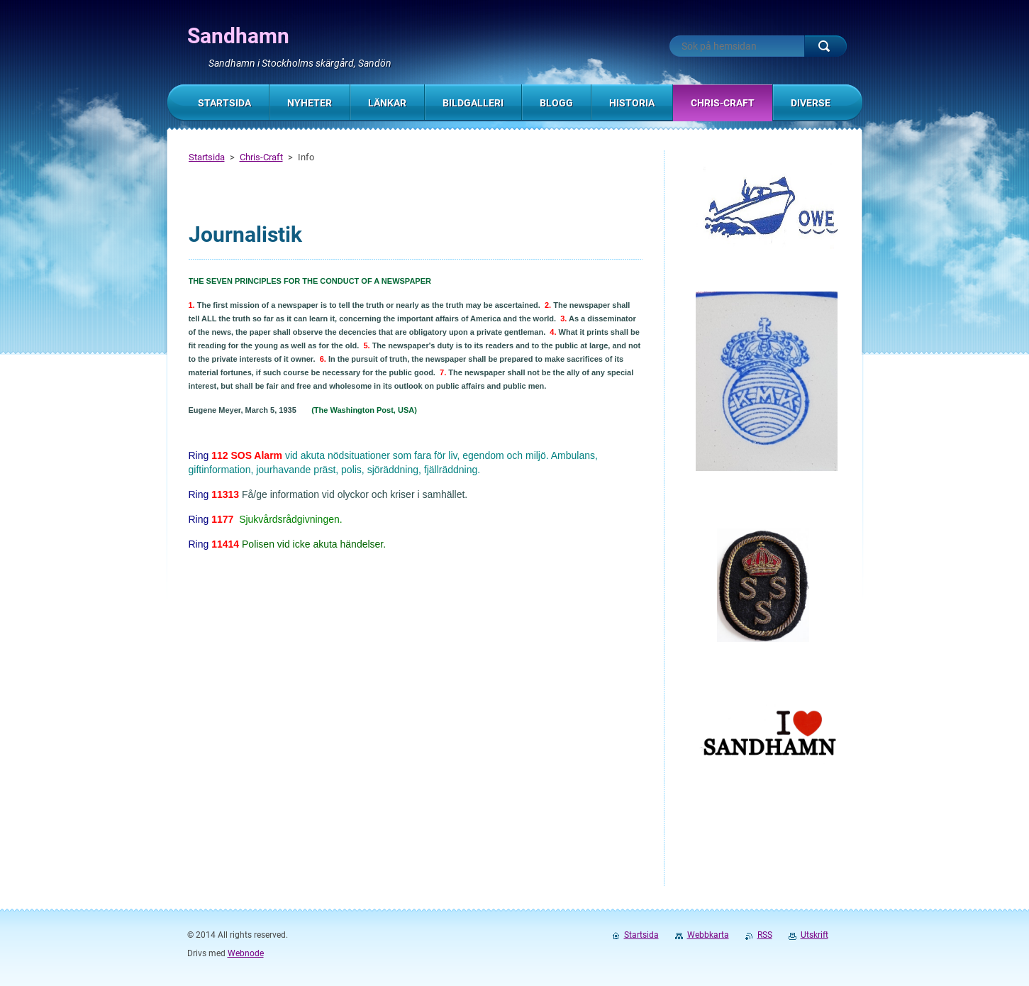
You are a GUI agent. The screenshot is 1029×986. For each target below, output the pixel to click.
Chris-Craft (261, 157)
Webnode (246, 953)
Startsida (207, 157)
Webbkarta (708, 935)
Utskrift (814, 935)
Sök (825, 46)
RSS (764, 935)
